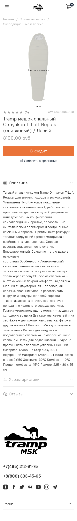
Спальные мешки (33, 19)
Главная (8, 19)
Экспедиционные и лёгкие (23, 24)
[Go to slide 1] (37, 106)
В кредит (38, 150)
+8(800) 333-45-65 (22, 476)
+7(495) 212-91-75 (20, 466)
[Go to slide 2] (40, 106)
